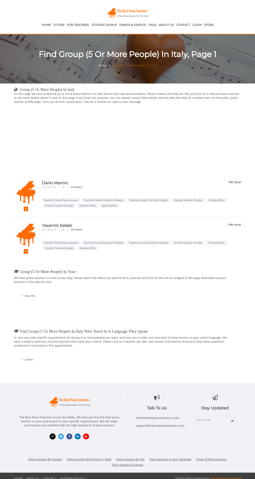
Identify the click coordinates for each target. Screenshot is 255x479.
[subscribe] (232, 420)
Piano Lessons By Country (45, 459)
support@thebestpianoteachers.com (160, 425)
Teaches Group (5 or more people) (148, 200)
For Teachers (78, 25)
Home (46, 25)
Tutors (59, 25)
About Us (166, 25)
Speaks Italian (109, 205)
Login (197, 25)
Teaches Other (216, 200)
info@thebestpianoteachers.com (157, 418)
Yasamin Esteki (57, 225)
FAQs (152, 25)
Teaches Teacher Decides (188, 200)
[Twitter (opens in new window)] (61, 436)
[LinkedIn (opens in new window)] (78, 436)
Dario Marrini (55, 183)
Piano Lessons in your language (170, 459)
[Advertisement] (127, 143)
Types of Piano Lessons (211, 459)
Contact (183, 25)
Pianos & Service (132, 25)
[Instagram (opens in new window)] (53, 436)
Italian (29, 359)
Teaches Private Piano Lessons (61, 200)
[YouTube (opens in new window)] (86, 436)
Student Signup (104, 25)
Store (209, 25)
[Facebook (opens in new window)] (69, 436)
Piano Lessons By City (130, 459)
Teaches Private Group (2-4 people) (103, 200)
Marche (30, 295)
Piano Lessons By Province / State (89, 459)
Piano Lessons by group (127, 465)
